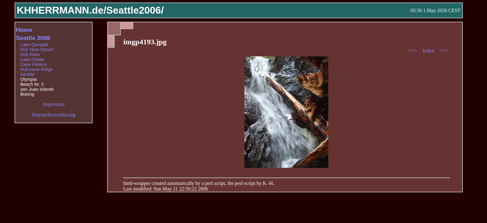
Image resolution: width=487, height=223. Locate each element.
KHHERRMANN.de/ (61, 10)
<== (413, 50)
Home (24, 30)
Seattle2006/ (135, 10)
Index (429, 50)
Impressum (54, 104)
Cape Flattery (33, 64)
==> (444, 50)
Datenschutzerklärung (53, 114)
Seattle (27, 74)
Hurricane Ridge (36, 69)
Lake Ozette (32, 59)
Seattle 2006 (33, 38)
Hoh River (30, 54)
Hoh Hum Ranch (36, 49)
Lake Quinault (34, 44)
